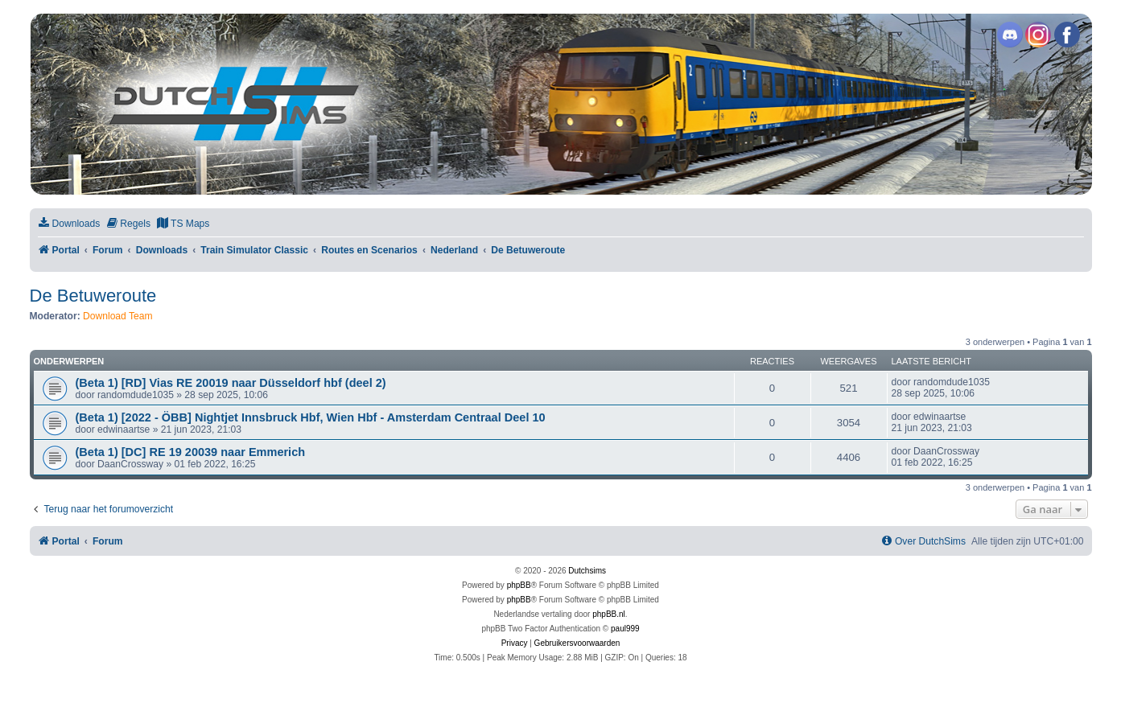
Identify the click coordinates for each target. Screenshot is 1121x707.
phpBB (519, 585)
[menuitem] (69, 224)
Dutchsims (587, 570)
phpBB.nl (608, 614)
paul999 (625, 628)
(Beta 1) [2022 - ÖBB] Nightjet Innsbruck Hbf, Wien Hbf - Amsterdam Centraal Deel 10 (311, 417)
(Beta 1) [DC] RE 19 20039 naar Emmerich (191, 452)
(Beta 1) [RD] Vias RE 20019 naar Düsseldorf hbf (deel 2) (231, 382)
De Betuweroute (93, 296)
